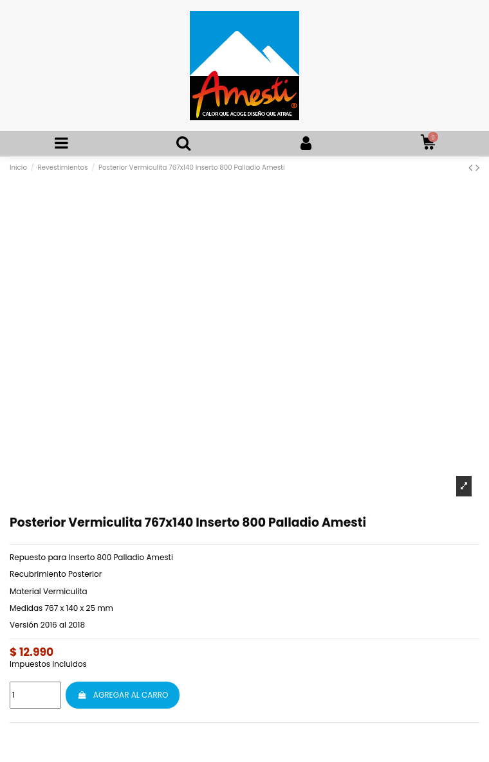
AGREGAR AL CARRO (122, 694)
